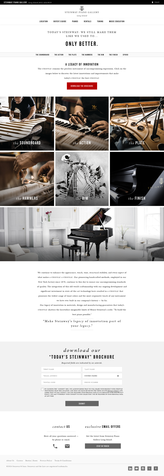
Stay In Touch (103, 446)
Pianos (75, 21)
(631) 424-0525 (45, 2)
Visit (155, 2)
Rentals (87, 21)
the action (58, 54)
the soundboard (42, 54)
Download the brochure (82, 86)
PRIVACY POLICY (113, 391)
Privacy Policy (46, 460)
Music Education (117, 21)
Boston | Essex (31, 460)
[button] (55, 448)
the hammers (87, 54)
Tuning (100, 21)
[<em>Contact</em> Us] (67, 448)
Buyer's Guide (60, 21)
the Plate (73, 54)
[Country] (102, 375)
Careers (20, 460)
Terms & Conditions (63, 460)
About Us (10, 460)
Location (43, 21)
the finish (113, 54)
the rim (101, 54)
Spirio (125, 54)
